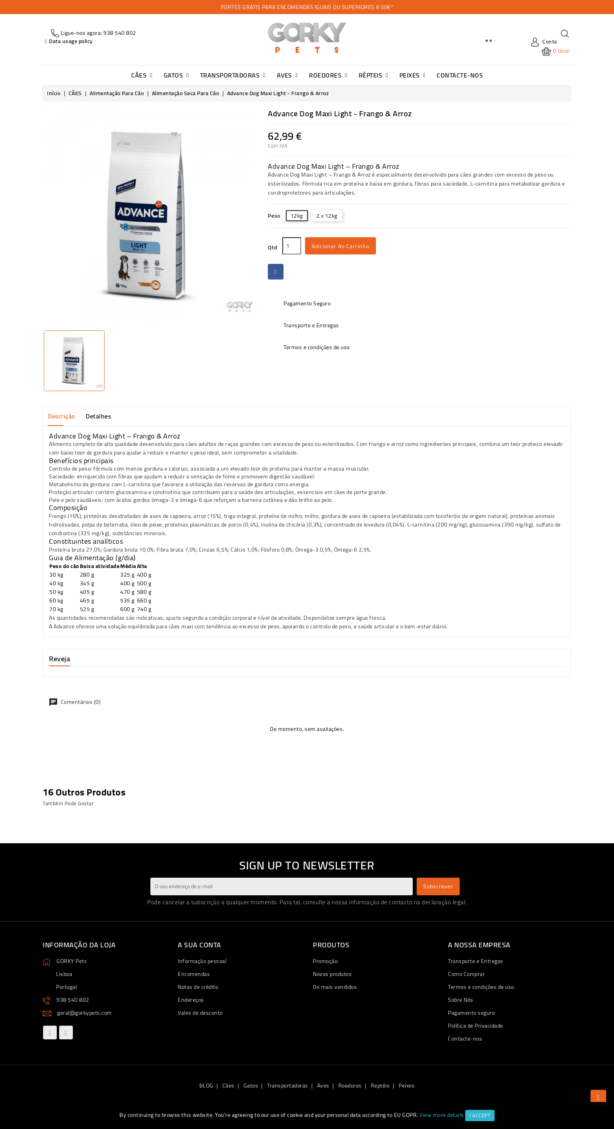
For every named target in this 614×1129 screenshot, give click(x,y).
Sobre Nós (460, 1000)
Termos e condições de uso (481, 987)
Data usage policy (71, 41)
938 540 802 (72, 1000)
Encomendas (194, 974)
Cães (228, 1085)
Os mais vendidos (335, 987)
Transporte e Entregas (476, 961)
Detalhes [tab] (98, 416)
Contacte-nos (465, 1038)
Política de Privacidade (475, 1026)
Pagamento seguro (471, 1013)
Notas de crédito (198, 987)
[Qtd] (291, 245)
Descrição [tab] (61, 416)
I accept (480, 1115)
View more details (441, 1115)
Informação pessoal (202, 961)
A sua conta (199, 944)
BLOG (206, 1085)
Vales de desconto (200, 1013)
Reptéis (380, 1085)
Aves (323, 1085)
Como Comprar (466, 974)
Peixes (407, 1085)
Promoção (325, 961)
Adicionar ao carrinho (340, 246)
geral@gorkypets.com (84, 1013)
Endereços (191, 1000)
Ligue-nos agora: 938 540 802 (97, 33)
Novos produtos (332, 974)
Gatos (251, 1085)
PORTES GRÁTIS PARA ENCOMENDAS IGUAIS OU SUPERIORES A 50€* (307, 7)
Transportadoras (287, 1085)
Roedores (350, 1085)
